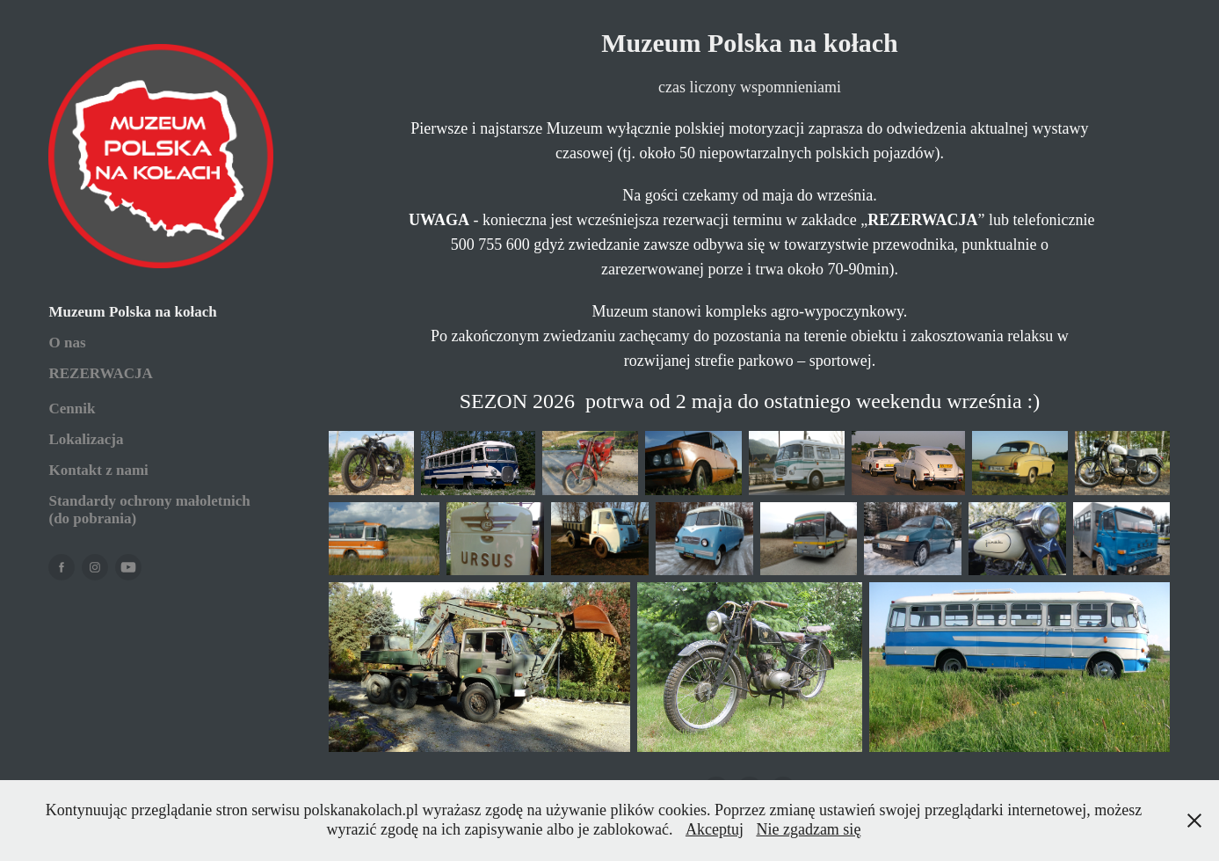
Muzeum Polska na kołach (132, 311)
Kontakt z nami (98, 470)
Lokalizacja (85, 439)
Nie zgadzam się (808, 829)
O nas (66, 342)
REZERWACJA (100, 373)
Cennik (71, 408)
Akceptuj (715, 829)
